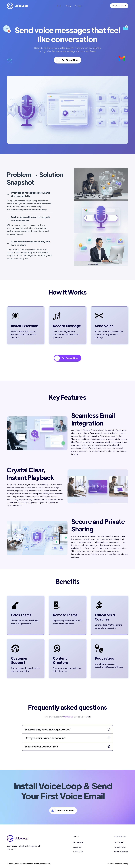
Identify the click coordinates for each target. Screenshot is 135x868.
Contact (78, 6)
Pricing (68, 6)
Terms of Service (121, 851)
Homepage (78, 842)
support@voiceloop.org (117, 864)
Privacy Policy (120, 847)
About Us (77, 847)
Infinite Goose (33, 864)
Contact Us (78, 851)
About (59, 6)
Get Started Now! (119, 6)
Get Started (118, 842)
